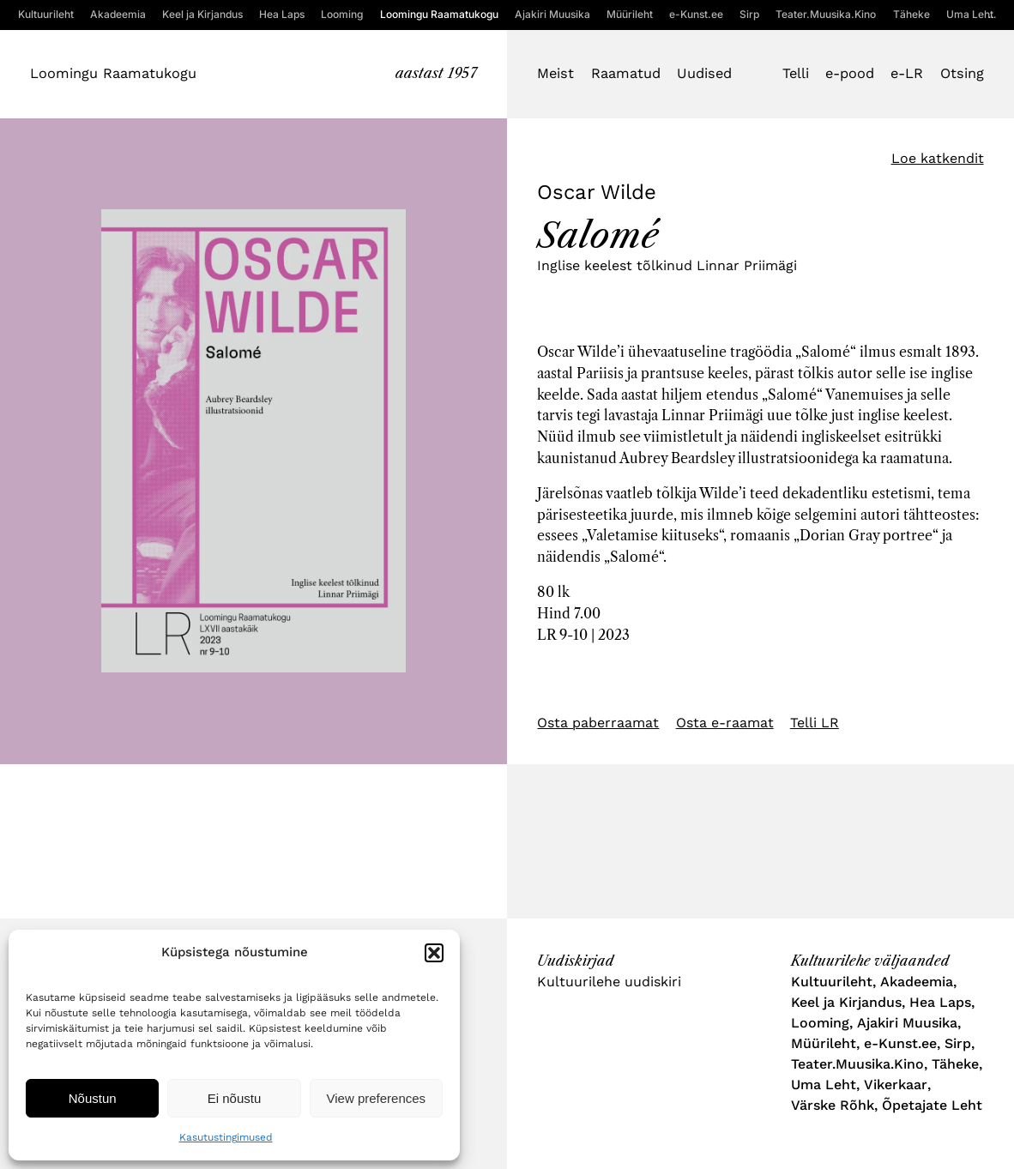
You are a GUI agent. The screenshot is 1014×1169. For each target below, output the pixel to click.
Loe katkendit (937, 158)
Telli (795, 73)
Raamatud (626, 73)
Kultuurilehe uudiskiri (609, 981)
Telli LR (814, 722)
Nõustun (93, 1098)
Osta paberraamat (598, 722)
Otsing (962, 73)
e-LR (906, 73)
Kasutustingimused (226, 1137)
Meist (555, 73)
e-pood (849, 73)
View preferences (376, 1098)
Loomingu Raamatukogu (113, 73)
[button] (434, 952)
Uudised (704, 73)
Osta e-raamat (725, 722)
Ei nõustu (235, 1098)
